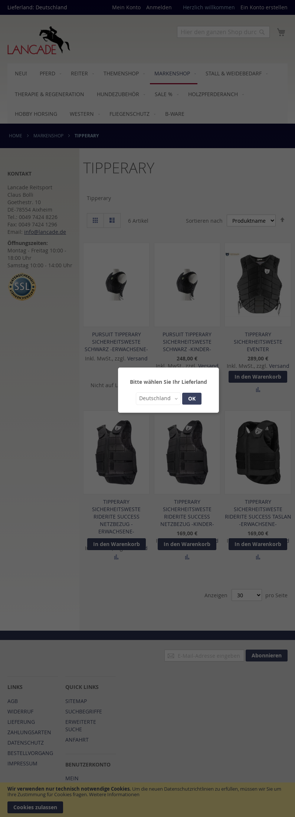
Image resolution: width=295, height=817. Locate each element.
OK (192, 398)
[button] (158, 398)
